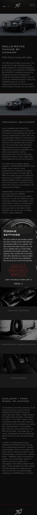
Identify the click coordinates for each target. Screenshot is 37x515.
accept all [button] (17, 266)
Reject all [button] (17, 274)
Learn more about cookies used (17, 280)
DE (9, 6)
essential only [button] (17, 270)
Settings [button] (17, 284)
